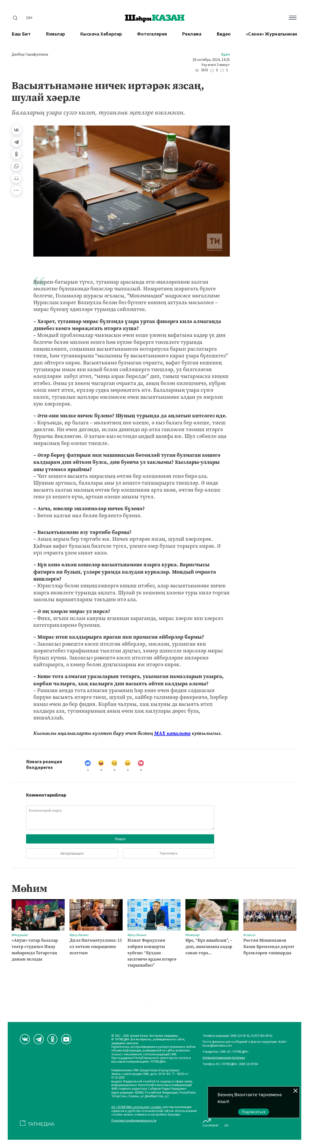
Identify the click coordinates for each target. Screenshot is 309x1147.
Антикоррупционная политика (224, 1058)
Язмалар (55, 34)
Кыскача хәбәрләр (101, 34)
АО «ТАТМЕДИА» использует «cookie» (136, 1107)
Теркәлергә (168, 853)
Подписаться (254, 1112)
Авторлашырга (71, 853)
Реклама (191, 34)
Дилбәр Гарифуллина (30, 54)
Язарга (120, 839)
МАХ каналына (172, 733)
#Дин (225, 54)
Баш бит (21, 34)
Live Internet (210, 1121)
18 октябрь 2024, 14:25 (211, 59)
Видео (224, 34)
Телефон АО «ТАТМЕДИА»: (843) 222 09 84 (230, 1064)
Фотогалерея (152, 34)
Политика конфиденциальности (133, 1121)
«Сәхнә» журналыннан (271, 34)
